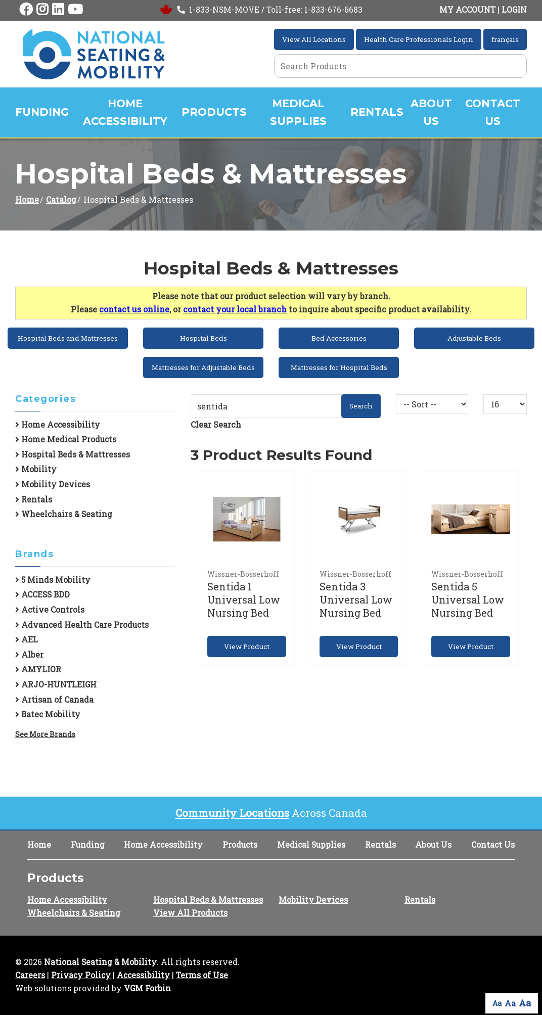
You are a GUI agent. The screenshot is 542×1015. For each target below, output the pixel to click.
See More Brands (45, 734)
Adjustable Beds (474, 338)
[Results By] (505, 404)
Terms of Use (202, 975)
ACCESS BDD (42, 594)
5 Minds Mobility (53, 580)
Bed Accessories (339, 338)
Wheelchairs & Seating (63, 514)
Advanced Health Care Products (82, 625)
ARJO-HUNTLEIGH (56, 684)
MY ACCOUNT (467, 10)
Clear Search (216, 424)
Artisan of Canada (54, 700)
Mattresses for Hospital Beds (339, 367)
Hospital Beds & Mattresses (72, 454)
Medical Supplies (298, 112)
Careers (30, 975)
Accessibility (143, 975)
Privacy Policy (81, 975)
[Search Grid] (400, 66)
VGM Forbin (147, 988)
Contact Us (492, 112)
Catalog (61, 199)
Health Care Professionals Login (418, 39)
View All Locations (314, 39)
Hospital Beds (203, 338)
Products (214, 112)
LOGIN (514, 10)
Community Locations (232, 813)
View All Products (190, 912)
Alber (29, 655)
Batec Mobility (47, 714)
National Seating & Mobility (100, 962)
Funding (42, 112)
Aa (497, 1003)
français (505, 39)
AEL (26, 639)
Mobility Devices (52, 484)
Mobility (36, 469)
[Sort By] (432, 404)
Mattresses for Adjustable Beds (203, 367)
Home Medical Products (65, 439)
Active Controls (49, 610)
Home (27, 199)
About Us (431, 112)
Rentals (376, 112)
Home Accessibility (125, 112)
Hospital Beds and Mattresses (68, 338)
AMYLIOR (38, 669)
